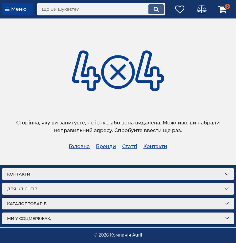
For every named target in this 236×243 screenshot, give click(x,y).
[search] (101, 9)
